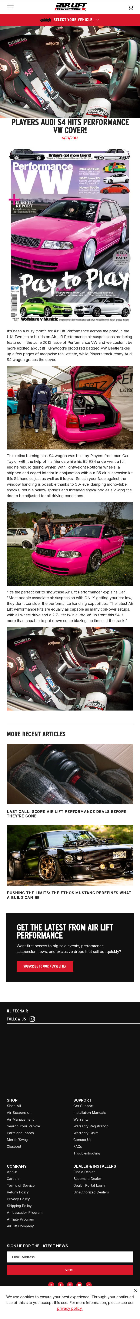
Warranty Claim (85, 1133)
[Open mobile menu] (10, 7)
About (12, 1172)
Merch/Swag (17, 1140)
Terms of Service (21, 1185)
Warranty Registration (91, 1126)
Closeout (14, 1146)
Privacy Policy (18, 1199)
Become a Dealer (87, 1179)
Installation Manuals (89, 1112)
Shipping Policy (19, 1206)
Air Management (20, 1119)
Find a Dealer (84, 1172)
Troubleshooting (86, 1153)
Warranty (81, 1119)
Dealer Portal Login (89, 1185)
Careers (13, 1179)
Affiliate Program (20, 1219)
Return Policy (18, 1192)
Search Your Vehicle (23, 1126)
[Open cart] (130, 7)
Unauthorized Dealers (91, 1192)
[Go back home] (70, 7)
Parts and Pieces (20, 1133)
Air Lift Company (20, 1226)
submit (70, 1270)
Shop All (14, 1106)
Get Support (83, 1106)
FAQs (77, 1146)
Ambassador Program (25, 1212)
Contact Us (82, 1140)
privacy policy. (70, 1308)
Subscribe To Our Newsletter (45, 966)
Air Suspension (19, 1112)
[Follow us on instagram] (70, 1019)
